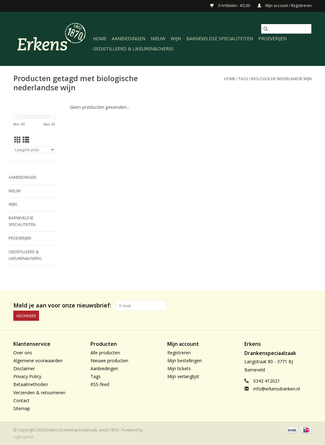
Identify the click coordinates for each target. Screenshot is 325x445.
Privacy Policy (27, 376)
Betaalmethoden (30, 384)
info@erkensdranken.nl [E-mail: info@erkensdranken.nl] (276, 389)
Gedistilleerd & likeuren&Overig (133, 49)
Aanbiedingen (128, 38)
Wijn (176, 38)
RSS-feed (99, 384)
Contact (21, 400)
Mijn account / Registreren (284, 5)
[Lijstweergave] (26, 139)
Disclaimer (24, 368)
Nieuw (158, 38)
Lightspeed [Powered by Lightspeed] (23, 437)
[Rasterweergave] (17, 139)
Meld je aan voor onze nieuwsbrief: (62, 305)
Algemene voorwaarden (38, 361)
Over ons (22, 353)
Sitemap (21, 408)
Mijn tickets (179, 368)
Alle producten (105, 353)
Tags (243, 78)
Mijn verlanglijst (183, 376)
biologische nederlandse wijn (281, 78)
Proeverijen (272, 38)
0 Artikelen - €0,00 (230, 5)
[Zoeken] (286, 29)
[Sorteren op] (34, 149)
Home (99, 38)
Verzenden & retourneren (39, 393)
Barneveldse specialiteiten (219, 38)
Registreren (179, 353)
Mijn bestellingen (184, 361)
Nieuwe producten (109, 361)
